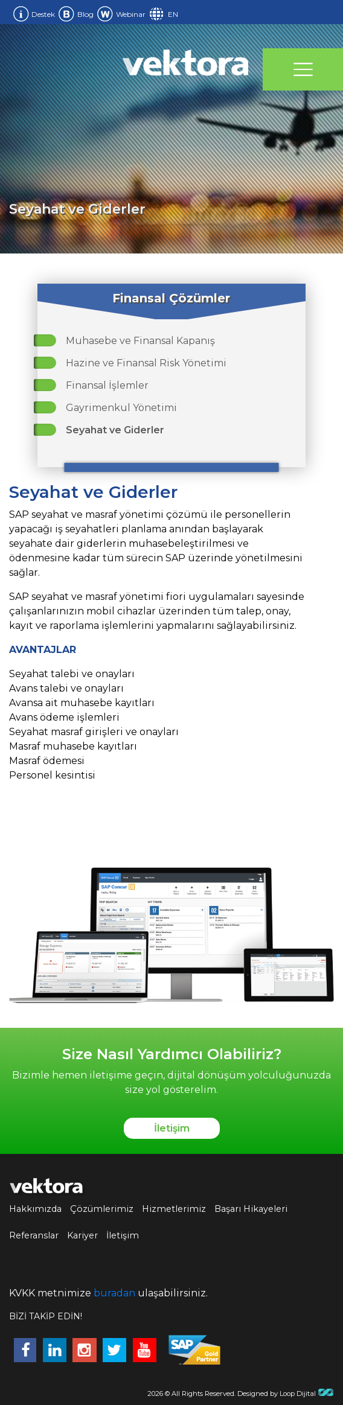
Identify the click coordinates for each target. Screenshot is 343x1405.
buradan (114, 1293)
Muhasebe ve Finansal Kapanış (140, 340)
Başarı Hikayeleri (250, 1208)
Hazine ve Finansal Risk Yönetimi (146, 363)
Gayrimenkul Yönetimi (121, 407)
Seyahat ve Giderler (115, 430)
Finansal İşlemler (107, 385)
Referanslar (34, 1235)
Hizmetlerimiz (174, 1208)
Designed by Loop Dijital (285, 1393)
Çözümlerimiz (101, 1208)
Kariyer (82, 1235)
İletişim (172, 1128)
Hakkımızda (35, 1208)
